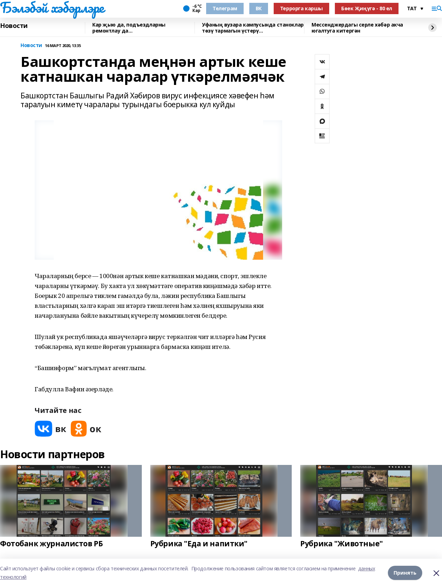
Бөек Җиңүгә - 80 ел (366, 8)
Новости (14, 26)
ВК (259, 8)
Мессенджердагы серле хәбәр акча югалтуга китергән (357, 28)
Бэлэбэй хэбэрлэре (52, 7)
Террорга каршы (301, 8)
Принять (405, 572)
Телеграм (225, 8)
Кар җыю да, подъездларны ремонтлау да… (128, 28)
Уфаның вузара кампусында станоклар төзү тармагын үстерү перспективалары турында (253, 28)
